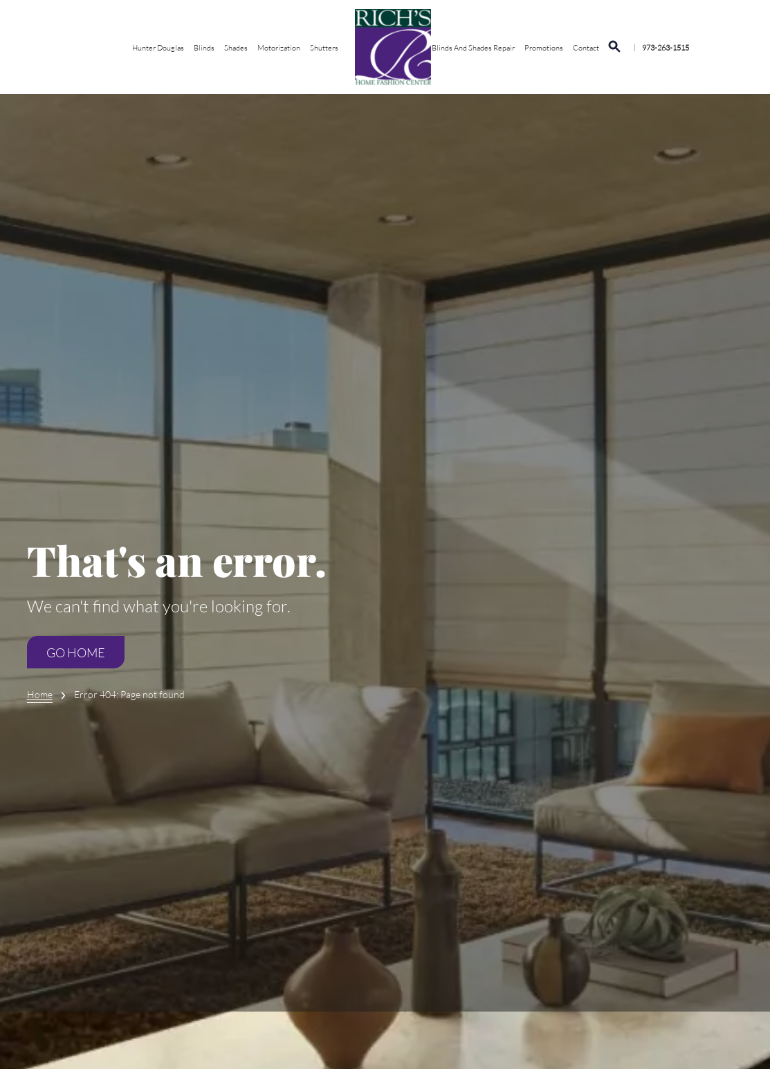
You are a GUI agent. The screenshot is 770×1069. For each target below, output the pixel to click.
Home (40, 694)
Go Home (75, 652)
